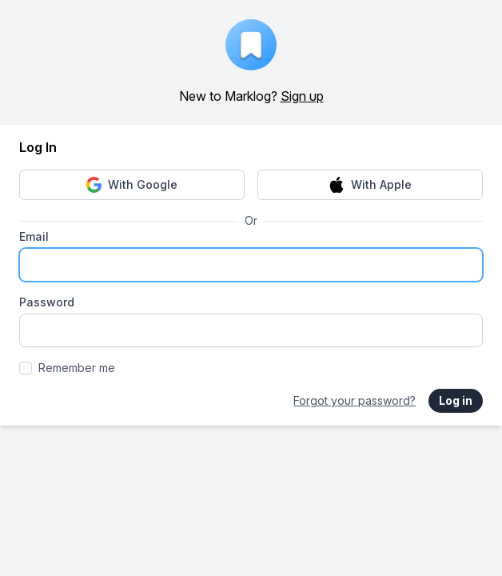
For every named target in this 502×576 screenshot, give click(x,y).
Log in (455, 400)
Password (46, 302)
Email (34, 236)
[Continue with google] (132, 185)
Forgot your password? (354, 400)
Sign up (302, 96)
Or (251, 220)
